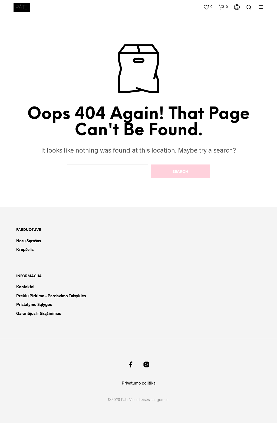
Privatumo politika (139, 382)
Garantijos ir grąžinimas (38, 313)
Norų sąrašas (28, 240)
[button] (207, 6)
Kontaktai (25, 286)
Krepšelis (25, 249)
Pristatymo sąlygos (34, 304)
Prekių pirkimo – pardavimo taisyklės (51, 295)
